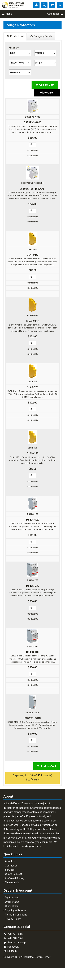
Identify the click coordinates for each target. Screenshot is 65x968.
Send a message (14, 942)
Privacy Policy (13, 919)
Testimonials (12, 882)
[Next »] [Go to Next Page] (35, 779)
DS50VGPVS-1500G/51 (32, 183)
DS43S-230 (32, 580)
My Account (12, 897)
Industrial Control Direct (37, 957)
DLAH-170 (32, 448)
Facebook (11, 946)
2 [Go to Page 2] (29, 779)
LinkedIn (10, 951)
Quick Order (11, 906)
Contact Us (11, 865)
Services (10, 869)
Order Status (12, 901)
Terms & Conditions (16, 914)
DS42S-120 (32, 514)
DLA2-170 (32, 381)
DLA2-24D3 (32, 315)
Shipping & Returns (15, 910)
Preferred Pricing (14, 878)
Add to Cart (45, 84)
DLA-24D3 (32, 249)
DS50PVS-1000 (32, 117)
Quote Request (13, 874)
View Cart (46, 92)
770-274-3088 (15, 934)
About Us (10, 861)
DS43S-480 (32, 646)
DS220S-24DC (33, 712)
